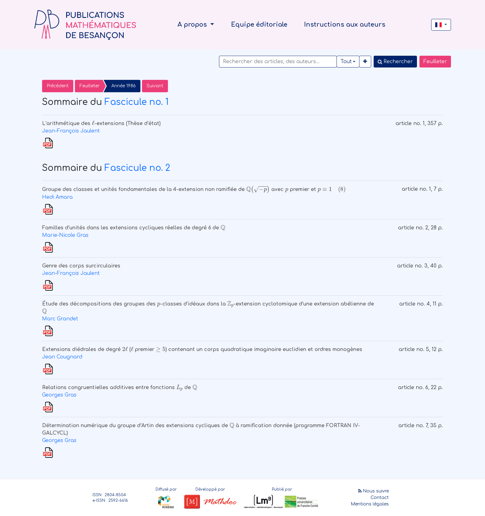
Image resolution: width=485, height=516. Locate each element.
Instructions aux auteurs (344, 24)
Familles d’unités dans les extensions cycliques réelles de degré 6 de (133, 228)
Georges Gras (59, 395)
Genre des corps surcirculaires (81, 266)
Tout (346, 61)
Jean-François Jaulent (71, 131)
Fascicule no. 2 (137, 168)
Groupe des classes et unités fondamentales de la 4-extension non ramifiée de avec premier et (194, 189)
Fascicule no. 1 (137, 102)
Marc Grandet (60, 319)
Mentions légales (370, 504)
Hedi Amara (57, 197)
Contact (380, 497)
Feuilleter (435, 61)
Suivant (155, 86)
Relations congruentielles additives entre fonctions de (119, 387)
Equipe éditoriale (259, 24)
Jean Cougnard (62, 357)
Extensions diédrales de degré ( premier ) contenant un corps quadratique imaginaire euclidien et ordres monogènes (202, 349)
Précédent (58, 86)
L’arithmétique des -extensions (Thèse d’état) (101, 123)
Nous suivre (373, 491)
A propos (193, 24)
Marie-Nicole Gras (65, 235)
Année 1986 (123, 86)
